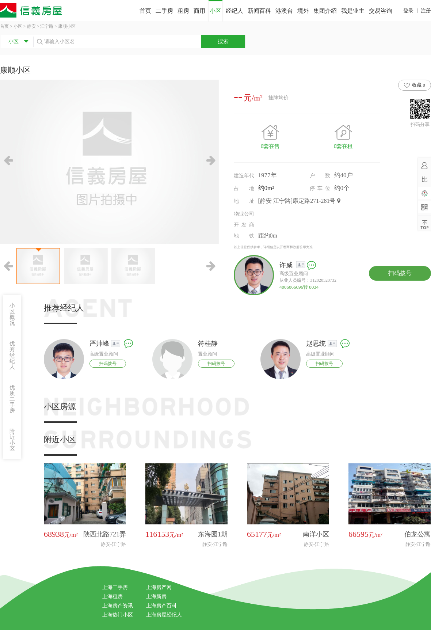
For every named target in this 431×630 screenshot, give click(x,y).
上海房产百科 (161, 605)
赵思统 (316, 343)
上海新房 (156, 596)
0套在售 (270, 146)
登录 (408, 11)
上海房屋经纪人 (164, 615)
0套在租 (343, 146)
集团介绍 (325, 11)
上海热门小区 (117, 615)
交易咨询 (380, 11)
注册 (426, 11)
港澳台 (284, 11)
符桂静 (208, 343)
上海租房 (112, 596)
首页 (145, 11)
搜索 (223, 41)
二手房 (164, 11)
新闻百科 (259, 11)
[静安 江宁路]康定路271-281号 (299, 201)
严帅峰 (99, 343)
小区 (215, 11)
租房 (183, 11)
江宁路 (46, 26)
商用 (199, 11)
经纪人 (234, 11)
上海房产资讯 (117, 605)
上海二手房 (115, 587)
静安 (31, 26)
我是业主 (353, 11)
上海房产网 (159, 587)
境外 (303, 11)
